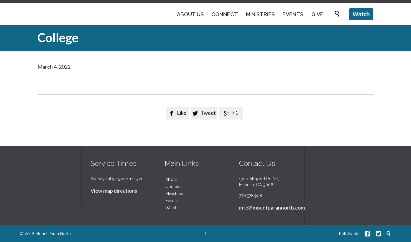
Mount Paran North (53, 233)
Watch (171, 207)
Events (171, 200)
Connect (173, 186)
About (171, 179)
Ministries (174, 193)
